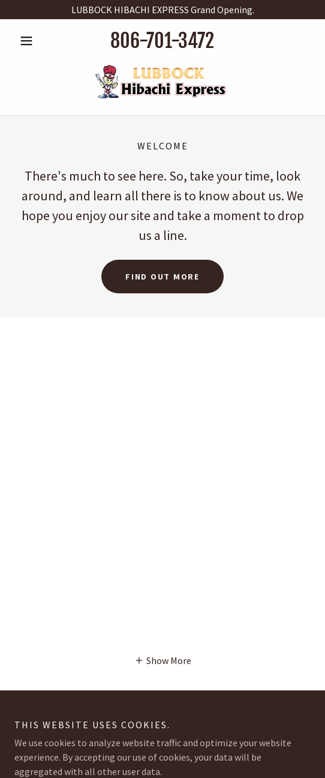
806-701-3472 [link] (162, 41)
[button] (36, 41)
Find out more (162, 276)
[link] (162, 82)
